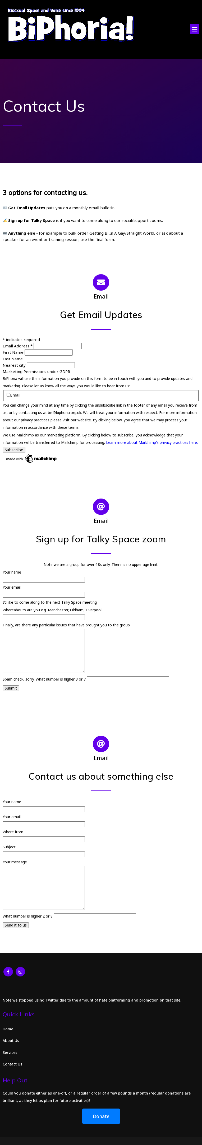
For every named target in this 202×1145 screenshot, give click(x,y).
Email (13, 395)
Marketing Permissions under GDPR (36, 371)
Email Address (18, 345)
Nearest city (15, 365)
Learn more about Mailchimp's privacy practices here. (152, 442)
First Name (14, 352)
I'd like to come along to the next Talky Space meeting (50, 602)
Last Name (13, 358)
